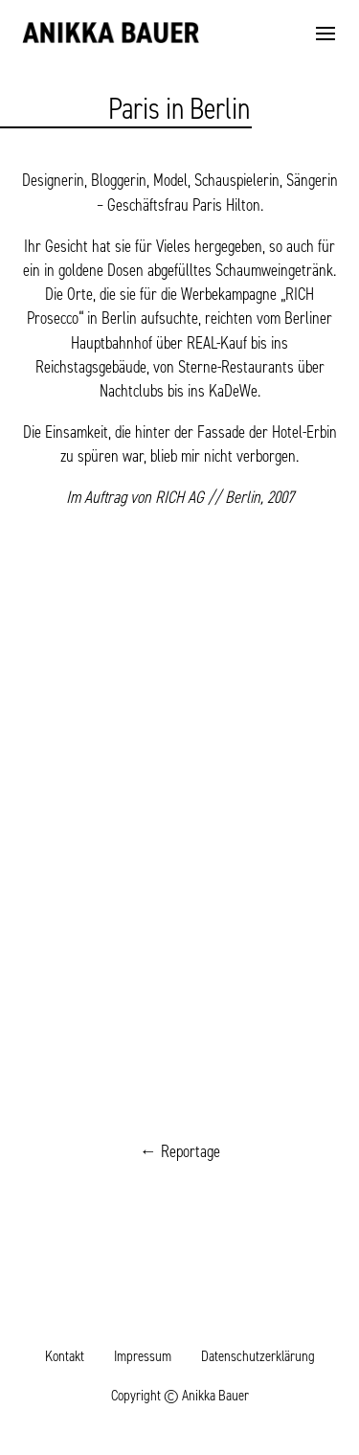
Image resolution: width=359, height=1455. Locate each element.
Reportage (190, 1151)
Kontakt (64, 1356)
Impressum (142, 1356)
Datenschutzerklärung (258, 1356)
